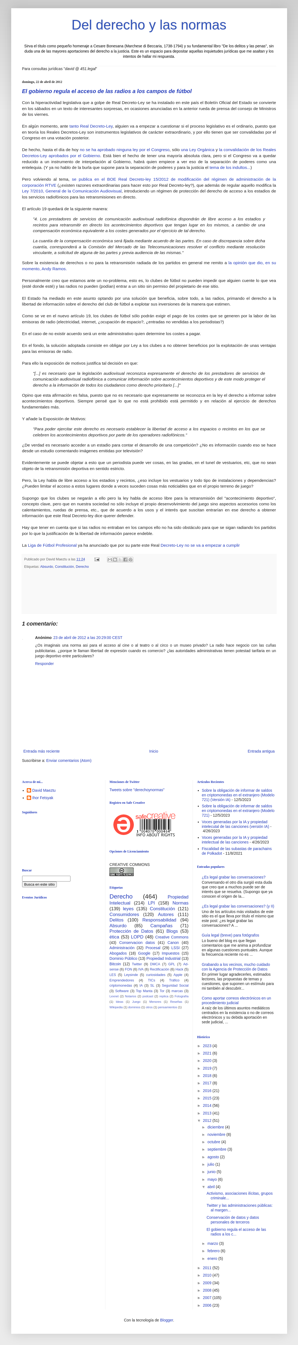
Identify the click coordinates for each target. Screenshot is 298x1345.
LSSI (175, 948)
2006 (208, 1305)
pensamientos (167, 1007)
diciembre (216, 1127)
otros (149, 1007)
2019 (208, 1068)
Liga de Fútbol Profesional (52, 545)
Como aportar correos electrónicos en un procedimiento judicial (236, 1000)
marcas (177, 991)
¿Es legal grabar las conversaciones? (233, 877)
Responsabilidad (159, 920)
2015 (208, 1098)
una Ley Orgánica (197, 149)
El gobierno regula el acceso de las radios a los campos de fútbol (107, 91)
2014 (208, 1105)
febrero (214, 1251)
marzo (213, 1243)
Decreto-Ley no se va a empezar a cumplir (200, 545)
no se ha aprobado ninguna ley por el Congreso (124, 149)
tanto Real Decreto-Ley (91, 126)
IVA (140, 969)
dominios (134, 1007)
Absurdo (46, 567)
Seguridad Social (175, 985)
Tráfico (174, 980)
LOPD (137, 937)
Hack (179, 969)
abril (212, 1187)
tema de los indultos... (230, 167)
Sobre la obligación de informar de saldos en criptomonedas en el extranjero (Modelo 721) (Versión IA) (238, 795)
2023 (208, 1046)
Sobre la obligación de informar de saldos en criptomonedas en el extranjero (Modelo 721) (238, 810)
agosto (214, 1157)
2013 (208, 1113)
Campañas (162, 925)
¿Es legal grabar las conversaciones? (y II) (238, 906)
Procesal (153, 948)
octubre (215, 1142)
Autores (166, 914)
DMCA (155, 964)
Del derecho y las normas (149, 25)
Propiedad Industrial (163, 958)
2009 (208, 1283)
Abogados (118, 953)
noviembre (217, 1134)
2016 (208, 1090)
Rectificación (159, 969)
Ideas (119, 1001)
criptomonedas (121, 985)
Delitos (116, 920)
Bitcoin (115, 964)
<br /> (64, 948)
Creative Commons (171, 937)
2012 (208, 1120)
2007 (208, 1297)
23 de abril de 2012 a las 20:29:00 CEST (87, 637)
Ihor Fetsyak (42, 798)
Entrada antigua (261, 751)
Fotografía (181, 996)
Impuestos (170, 953)
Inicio (153, 751)
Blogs (172, 931)
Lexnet (114, 996)
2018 (208, 1075)
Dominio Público (123, 958)
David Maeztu (44, 790)
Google (144, 953)
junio (212, 1172)
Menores (155, 1001)
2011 (208, 1268)
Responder (44, 663)
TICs (151, 980)
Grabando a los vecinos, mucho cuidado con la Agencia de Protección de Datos (236, 966)
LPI (151, 903)
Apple (177, 975)
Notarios (130, 996)
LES (113, 975)
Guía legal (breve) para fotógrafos (230, 935)
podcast (148, 996)
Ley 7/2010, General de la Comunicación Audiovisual (72, 191)
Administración (122, 948)
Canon (173, 942)
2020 (208, 1060)
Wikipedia (116, 1007)
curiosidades (156, 975)
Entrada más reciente (41, 751)
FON (128, 969)
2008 (208, 1290)
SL (152, 985)
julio (212, 1164)
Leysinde (131, 975)
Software (122, 991)
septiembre (218, 1149)
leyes (128, 908)
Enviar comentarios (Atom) (69, 760)
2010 (208, 1275)
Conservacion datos (137, 942)
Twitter (137, 964)
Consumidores (124, 914)
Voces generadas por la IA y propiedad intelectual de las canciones (235, 839)
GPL (171, 964)
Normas (180, 903)
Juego (136, 1001)
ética (114, 937)
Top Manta (144, 991)
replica (164, 996)
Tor (162, 991)
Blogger (166, 1320)
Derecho (82, 567)
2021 (208, 1053)
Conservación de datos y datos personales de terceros (232, 1219)
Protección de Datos (131, 931)
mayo (213, 1179)
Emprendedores (122, 980)
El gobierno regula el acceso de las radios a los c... (236, 1231)
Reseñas (176, 1001)
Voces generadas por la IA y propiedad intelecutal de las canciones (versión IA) (235, 824)
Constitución (64, 567)
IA (141, 985)
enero (213, 1258)
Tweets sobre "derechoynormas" (137, 790)
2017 (208, 1083)
